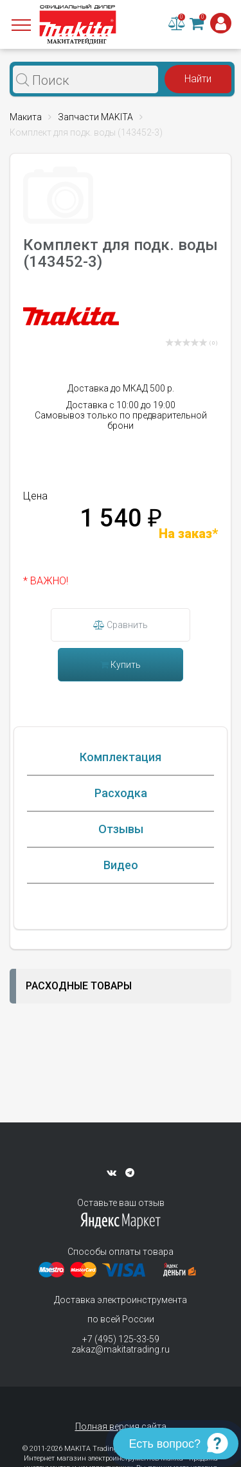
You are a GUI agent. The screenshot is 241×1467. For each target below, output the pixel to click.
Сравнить (120, 625)
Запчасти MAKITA (95, 117)
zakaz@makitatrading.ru (120, 1349)
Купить (120, 665)
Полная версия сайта (120, 1426)
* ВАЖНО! (45, 581)
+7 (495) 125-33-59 (120, 1339)
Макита (26, 117)
